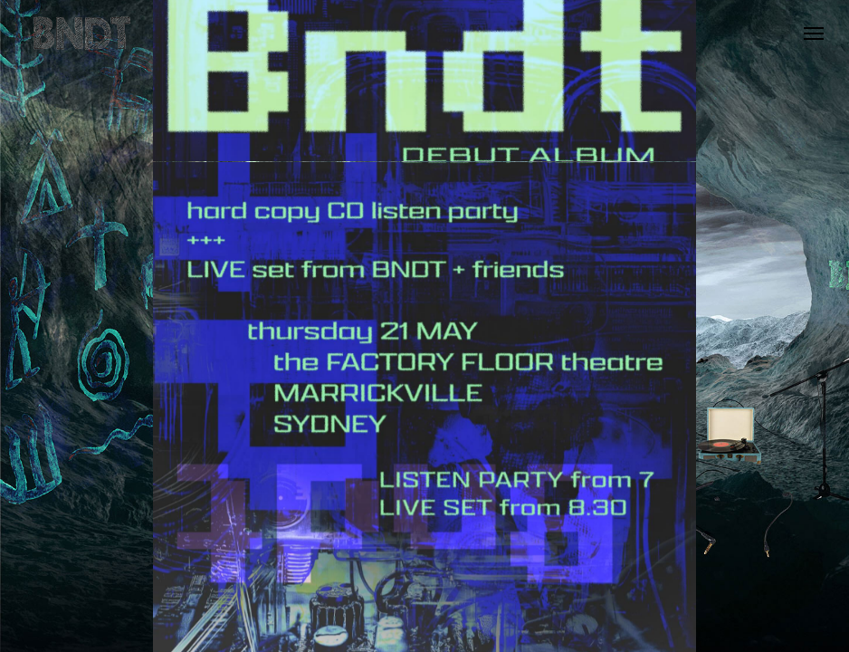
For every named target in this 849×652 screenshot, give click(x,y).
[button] (814, 33)
